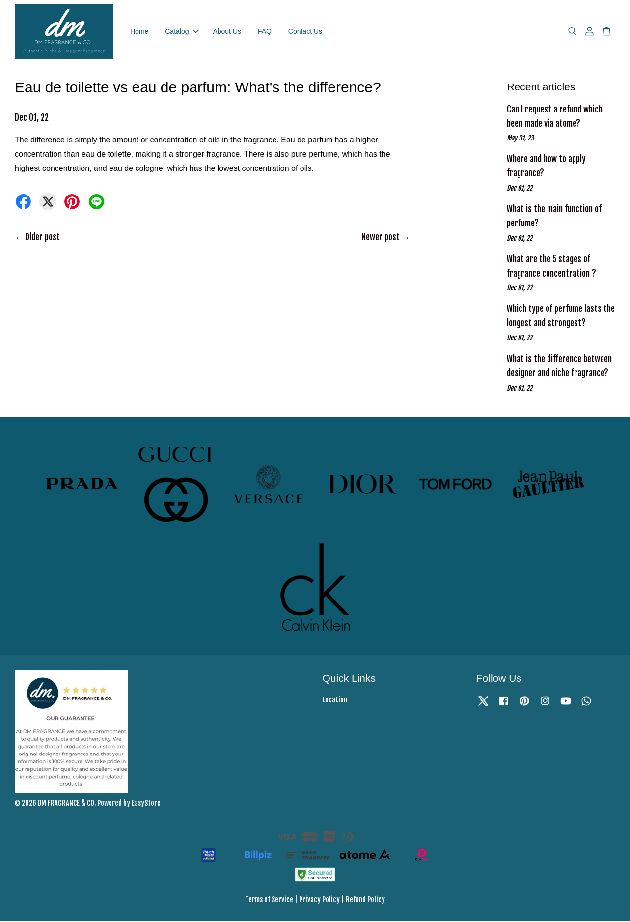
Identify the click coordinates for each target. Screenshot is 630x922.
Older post (42, 238)
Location (335, 700)
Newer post (380, 238)
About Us (227, 32)
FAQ (265, 32)
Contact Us (305, 32)
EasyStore (146, 804)
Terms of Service (269, 901)
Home (139, 32)
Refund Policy (365, 901)
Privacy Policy (319, 901)
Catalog (181, 32)
